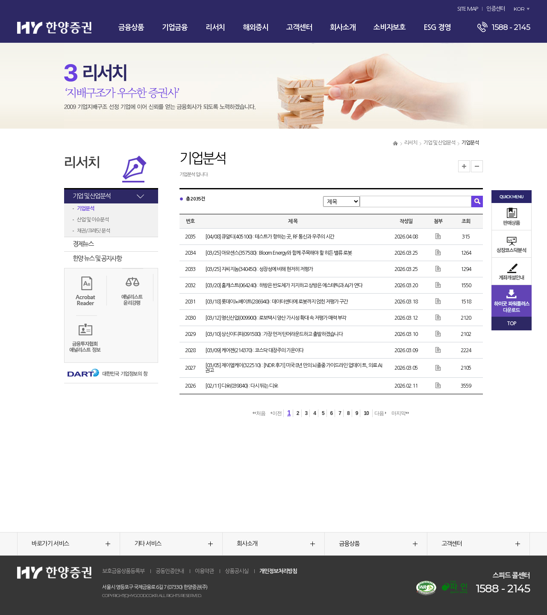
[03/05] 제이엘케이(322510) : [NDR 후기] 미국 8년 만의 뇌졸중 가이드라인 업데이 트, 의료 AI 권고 (293, 368)
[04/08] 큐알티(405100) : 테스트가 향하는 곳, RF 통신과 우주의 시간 (269, 236)
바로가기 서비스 (71, 544)
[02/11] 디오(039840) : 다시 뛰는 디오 (241, 385)
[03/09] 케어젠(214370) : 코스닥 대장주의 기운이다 (254, 350)
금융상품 (131, 27)
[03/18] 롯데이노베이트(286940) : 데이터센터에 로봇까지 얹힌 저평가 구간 (276, 301)
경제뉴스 (83, 244)
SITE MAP (467, 9)
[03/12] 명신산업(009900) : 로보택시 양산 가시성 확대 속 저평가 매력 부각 (275, 318)
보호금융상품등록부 (123, 571)
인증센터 (495, 9)
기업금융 (175, 27)
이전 (276, 413)
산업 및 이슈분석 (93, 219)
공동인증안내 (170, 571)
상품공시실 (236, 571)
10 (366, 413)
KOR (519, 9)
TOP (511, 323)
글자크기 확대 (464, 166)
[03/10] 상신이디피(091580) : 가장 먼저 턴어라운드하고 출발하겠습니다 (274, 334)
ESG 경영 (437, 27)
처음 (259, 413)
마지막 (400, 413)
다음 (380, 413)
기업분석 (85, 208)
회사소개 (343, 27)
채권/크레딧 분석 (93, 230)
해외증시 (255, 27)
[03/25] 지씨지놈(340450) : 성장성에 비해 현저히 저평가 (259, 269)
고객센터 (299, 27)
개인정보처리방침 (278, 571)
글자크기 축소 (477, 166)
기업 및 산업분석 (439, 142)
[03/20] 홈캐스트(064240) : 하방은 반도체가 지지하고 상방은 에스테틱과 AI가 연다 (283, 285)
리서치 (215, 27)
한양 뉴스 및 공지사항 (97, 258)
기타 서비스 (173, 544)
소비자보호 (389, 27)
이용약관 (204, 571)
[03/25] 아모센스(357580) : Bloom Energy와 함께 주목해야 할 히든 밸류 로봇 (278, 253)
